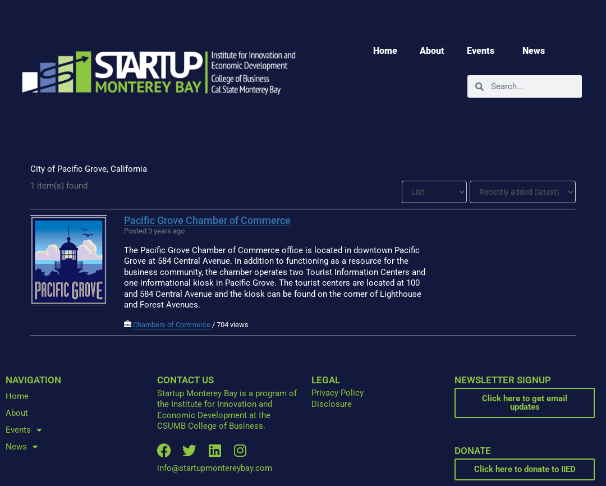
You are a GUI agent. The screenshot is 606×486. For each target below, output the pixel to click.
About (432, 50)
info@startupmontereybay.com (214, 468)
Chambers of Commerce (171, 324)
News (536, 51)
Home (385, 50)
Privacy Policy (337, 393)
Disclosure (331, 404)
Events (483, 51)
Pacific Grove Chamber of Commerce (207, 220)
